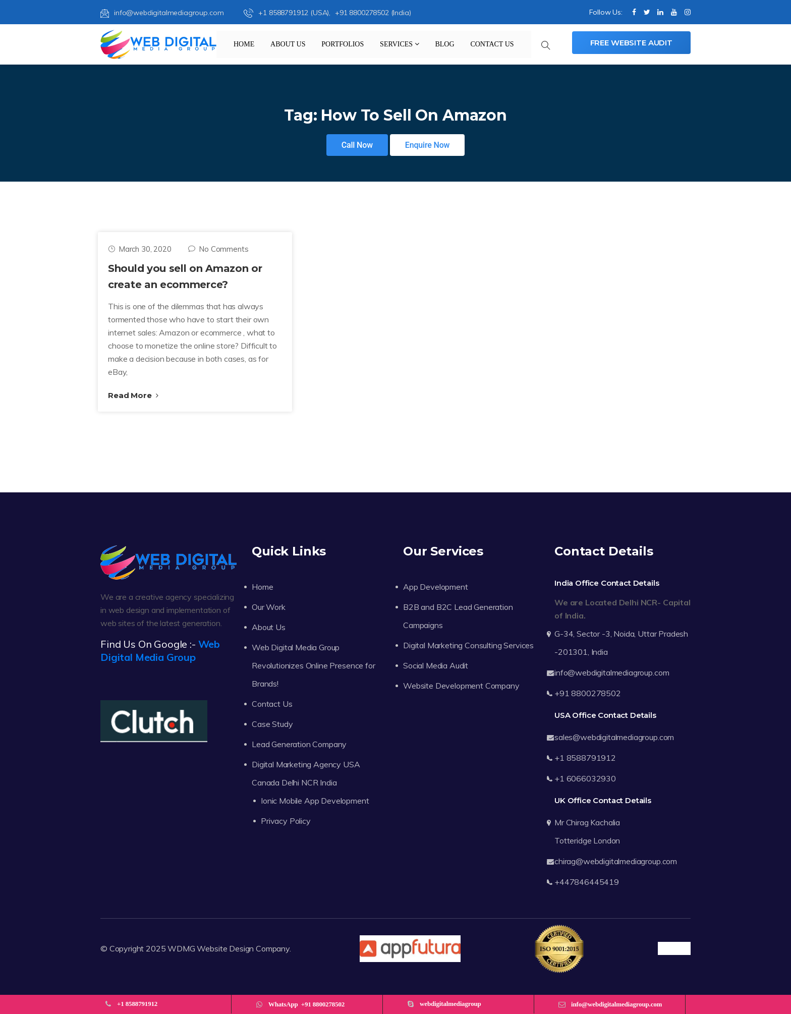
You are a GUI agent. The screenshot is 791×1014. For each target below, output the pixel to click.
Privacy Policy (286, 821)
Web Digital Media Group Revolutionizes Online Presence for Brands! (313, 665)
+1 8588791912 (585, 758)
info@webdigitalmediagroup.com (161, 12)
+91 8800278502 (587, 693)
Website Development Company (461, 686)
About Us (287, 44)
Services (399, 44)
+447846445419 (586, 882)
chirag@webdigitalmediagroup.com (615, 861)
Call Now (357, 145)
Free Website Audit (631, 42)
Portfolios (342, 44)
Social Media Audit (435, 665)
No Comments (218, 249)
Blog (444, 44)
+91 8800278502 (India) (373, 12)
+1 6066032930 (585, 778)
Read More (133, 395)
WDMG (181, 948)
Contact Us (492, 44)
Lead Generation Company (299, 744)
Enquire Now (427, 145)
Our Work (269, 607)
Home (244, 44)
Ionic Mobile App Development (315, 801)
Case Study (272, 724)
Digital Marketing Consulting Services (468, 645)
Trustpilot (674, 948)
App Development (435, 587)
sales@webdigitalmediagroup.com (614, 737)
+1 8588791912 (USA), (288, 12)
